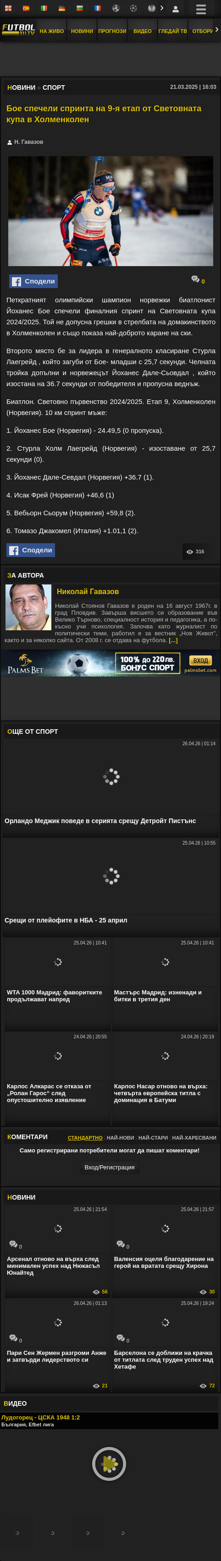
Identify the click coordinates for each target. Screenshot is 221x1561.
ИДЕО (15, 1403)
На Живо (51, 31)
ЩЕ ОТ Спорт (32, 731)
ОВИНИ (21, 1197)
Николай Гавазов (88, 591)
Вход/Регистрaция (109, 1167)
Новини (82, 31)
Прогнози (112, 31)
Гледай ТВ (173, 31)
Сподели (33, 281)
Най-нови (120, 1138)
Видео (142, 31)
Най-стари (153, 1138)
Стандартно (85, 1138)
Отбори (203, 31)
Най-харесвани (194, 1138)
